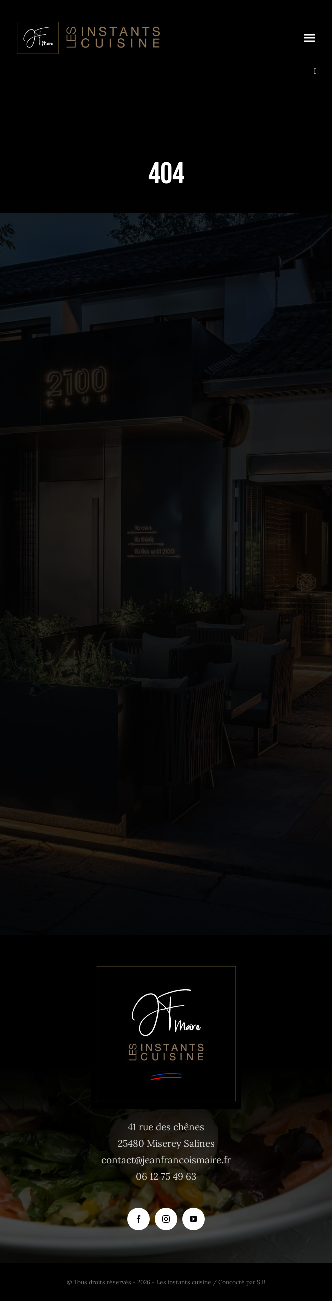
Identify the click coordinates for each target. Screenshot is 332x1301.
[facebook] (138, 1219)
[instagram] (166, 1219)
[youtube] (193, 1219)
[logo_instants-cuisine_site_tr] (87, 25)
